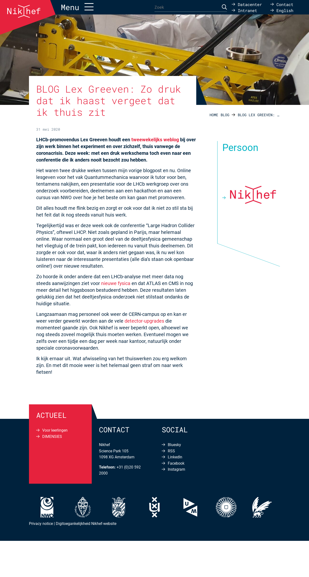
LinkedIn (175, 457)
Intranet (247, 10)
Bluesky (174, 444)
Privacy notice (41, 523)
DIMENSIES (52, 436)
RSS (171, 451)
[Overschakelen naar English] (281, 10)
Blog (225, 114)
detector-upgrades (144, 321)
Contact (284, 4)
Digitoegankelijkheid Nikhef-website (86, 523)
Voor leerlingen (55, 430)
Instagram (176, 469)
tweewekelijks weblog (155, 140)
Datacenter (250, 4)
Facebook (176, 463)
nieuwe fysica (115, 283)
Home (214, 114)
